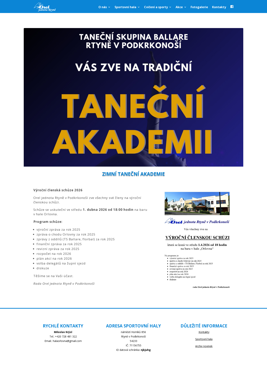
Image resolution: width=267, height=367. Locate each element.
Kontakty (219, 7)
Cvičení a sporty (156, 7)
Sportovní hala (125, 7)
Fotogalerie (199, 7)
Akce (179, 7)
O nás (102, 7)
